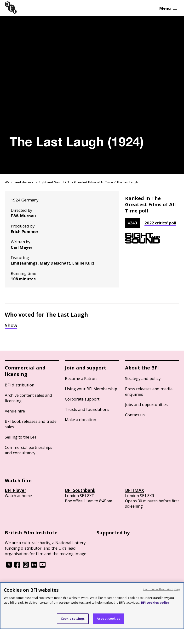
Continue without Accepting (161, 589)
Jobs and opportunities (146, 404)
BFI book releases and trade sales (31, 423)
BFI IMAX (134, 490)
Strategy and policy (143, 378)
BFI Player (15, 490)
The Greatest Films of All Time (90, 182)
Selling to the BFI (20, 437)
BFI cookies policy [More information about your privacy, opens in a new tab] (155, 602)
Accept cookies (108, 618)
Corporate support (82, 399)
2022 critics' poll (160, 223)
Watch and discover (20, 182)
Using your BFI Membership (91, 388)
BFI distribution (19, 385)
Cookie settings (73, 618)
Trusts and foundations (87, 409)
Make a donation (80, 419)
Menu (168, 8)
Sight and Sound (51, 182)
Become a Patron (81, 378)
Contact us (135, 415)
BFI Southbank (80, 490)
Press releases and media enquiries (148, 391)
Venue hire (15, 411)
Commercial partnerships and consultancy (28, 450)
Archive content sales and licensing (28, 397)
